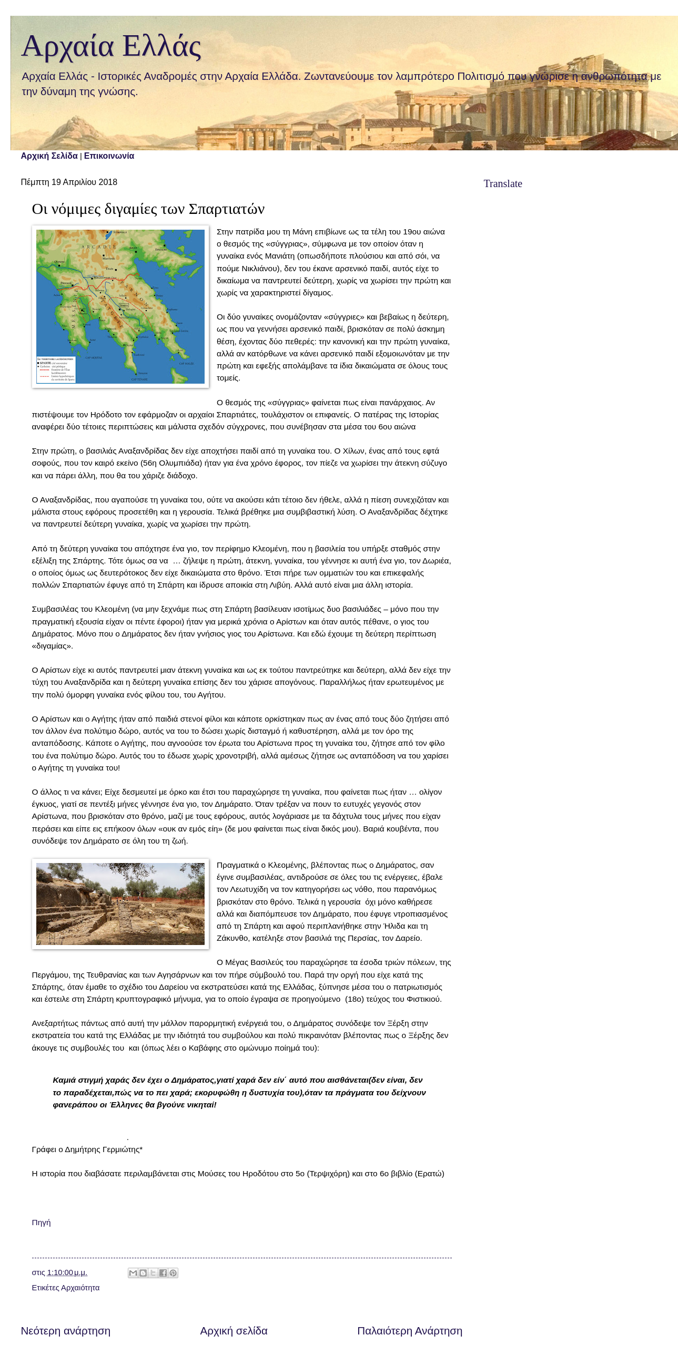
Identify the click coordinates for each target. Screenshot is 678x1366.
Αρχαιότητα (80, 1287)
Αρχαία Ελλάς (111, 45)
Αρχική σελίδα (234, 1330)
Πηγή (41, 1222)
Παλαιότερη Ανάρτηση (409, 1330)
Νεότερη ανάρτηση (66, 1330)
